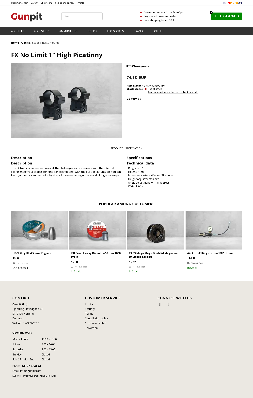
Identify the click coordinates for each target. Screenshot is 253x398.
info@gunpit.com (30, 371)
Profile (81, 2)
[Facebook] (160, 304)
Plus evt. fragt (22, 263)
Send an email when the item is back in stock (173, 92)
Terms (89, 313)
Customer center (19, 2)
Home (15, 42)
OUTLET (159, 31)
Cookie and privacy (64, 2)
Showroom (46, 2)
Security (90, 309)
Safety (34, 2)
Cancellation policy (96, 318)
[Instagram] (168, 304)
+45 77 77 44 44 (31, 366)
